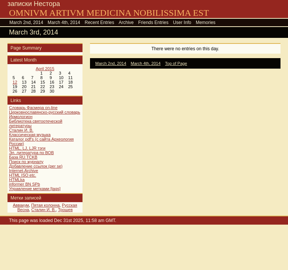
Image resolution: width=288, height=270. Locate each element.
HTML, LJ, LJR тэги (27, 148)
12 (15, 82)
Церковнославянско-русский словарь (44, 112)
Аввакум (21, 205)
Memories (206, 22)
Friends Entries (153, 22)
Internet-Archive (23, 170)
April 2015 (45, 68)
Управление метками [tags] (34, 188)
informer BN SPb (24, 184)
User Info (182, 22)
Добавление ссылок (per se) (36, 166)
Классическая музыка (30, 134)
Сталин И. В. (21, 130)
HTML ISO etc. (22, 175)
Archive (126, 22)
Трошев (65, 209)
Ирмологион (20, 116)
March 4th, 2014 (64, 22)
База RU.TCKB (23, 157)
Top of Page (176, 63)
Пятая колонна (45, 205)
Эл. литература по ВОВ (31, 152)
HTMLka (17, 179)
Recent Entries (99, 22)
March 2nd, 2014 (26, 22)
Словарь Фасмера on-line (33, 107)
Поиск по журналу (26, 161)
